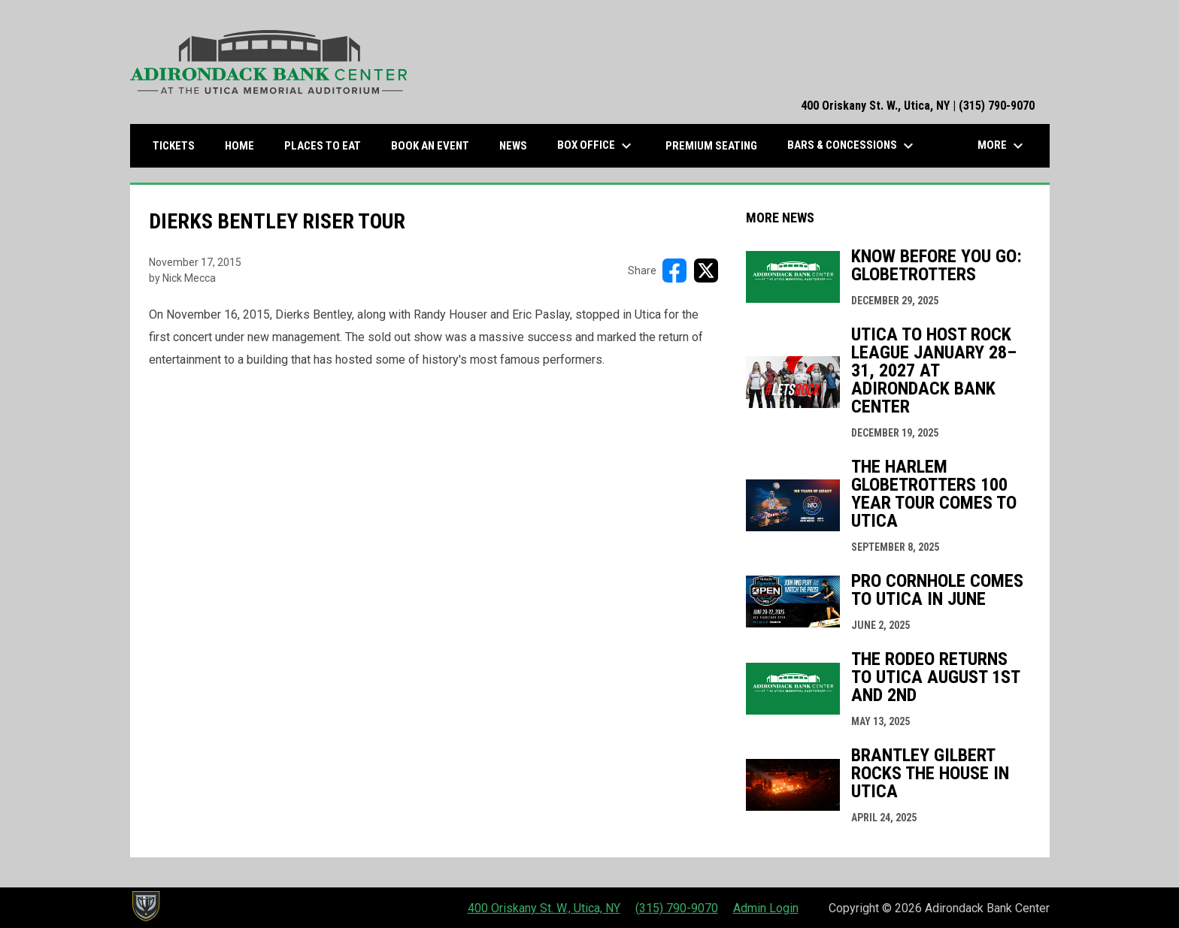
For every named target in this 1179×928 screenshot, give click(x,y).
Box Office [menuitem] (596, 146)
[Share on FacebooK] (674, 270)
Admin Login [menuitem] (766, 908)
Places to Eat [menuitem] (328, 145)
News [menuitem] (513, 146)
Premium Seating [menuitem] (711, 146)
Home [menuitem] (239, 146)
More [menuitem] (1002, 146)
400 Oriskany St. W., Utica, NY (544, 908)
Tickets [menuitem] (179, 145)
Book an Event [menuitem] (430, 146)
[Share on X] (706, 270)
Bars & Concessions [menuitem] (852, 146)
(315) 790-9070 (676, 908)
